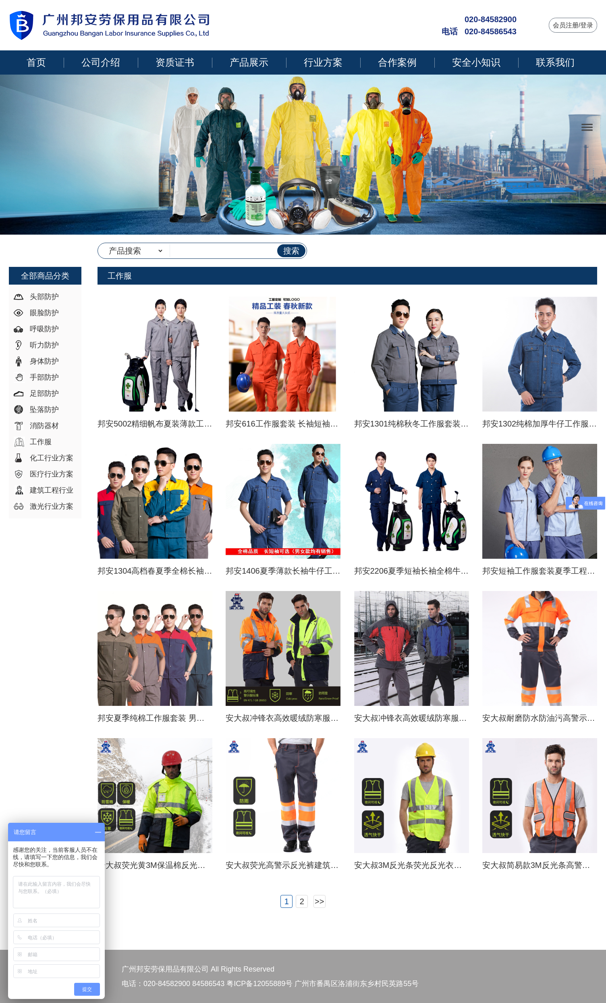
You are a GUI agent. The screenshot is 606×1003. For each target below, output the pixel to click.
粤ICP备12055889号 (259, 984)
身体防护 (44, 361)
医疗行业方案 (51, 474)
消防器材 (44, 426)
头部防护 (44, 297)
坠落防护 (44, 410)
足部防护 (44, 393)
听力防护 (44, 345)
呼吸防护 (44, 329)
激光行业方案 (51, 506)
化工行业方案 (51, 458)
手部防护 (44, 377)
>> (319, 901)
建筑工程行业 (51, 490)
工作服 (41, 442)
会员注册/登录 (573, 25)
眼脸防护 (44, 313)
